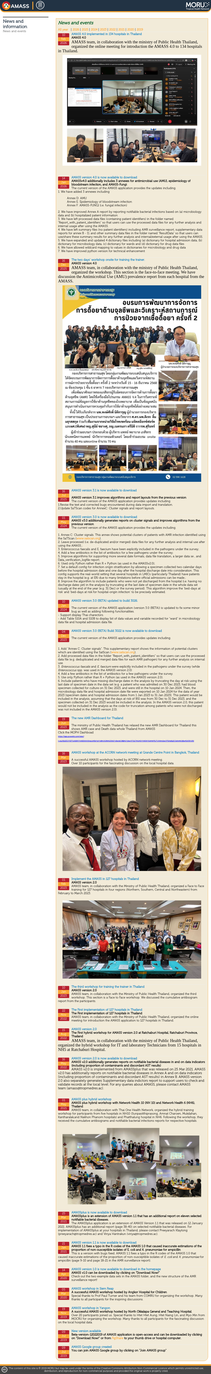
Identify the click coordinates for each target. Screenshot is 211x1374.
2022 (112, 29)
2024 (94, 29)
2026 (76, 29)
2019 (140, 29)
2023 (103, 29)
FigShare (118, 1338)
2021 (121, 29)
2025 (85, 29)
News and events (14, 31)
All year (63, 29)
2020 (130, 29)
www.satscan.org (88, 538)
